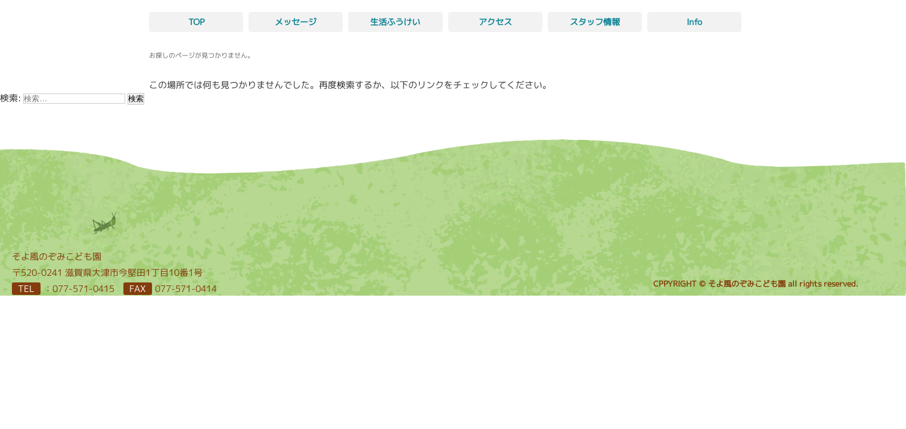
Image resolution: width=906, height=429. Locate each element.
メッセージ (296, 21)
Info (694, 21)
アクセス (495, 21)
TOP (196, 21)
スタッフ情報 (595, 21)
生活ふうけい (395, 21)
